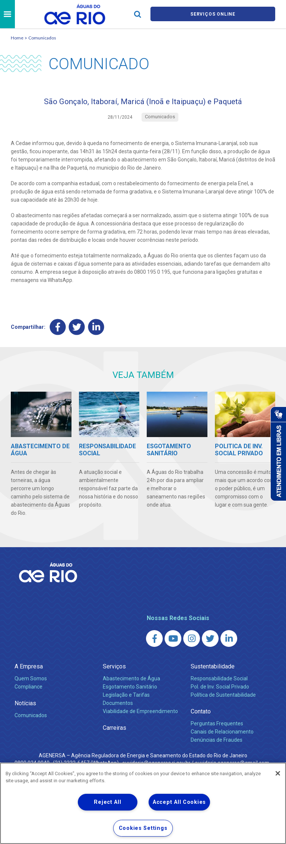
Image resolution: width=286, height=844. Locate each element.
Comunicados (42, 38)
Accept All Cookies (179, 802)
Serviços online (213, 14)
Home (17, 38)
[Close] (278, 773)
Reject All (107, 802)
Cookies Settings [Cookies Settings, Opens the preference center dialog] (143, 828)
